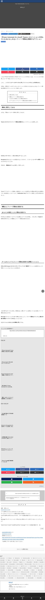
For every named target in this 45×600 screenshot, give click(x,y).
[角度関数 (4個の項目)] (42, 572)
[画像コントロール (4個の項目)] (16, 572)
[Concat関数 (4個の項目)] (4, 574)
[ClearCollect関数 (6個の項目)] (20, 564)
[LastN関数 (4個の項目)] (19, 570)
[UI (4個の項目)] (43, 568)
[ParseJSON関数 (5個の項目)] (23, 568)
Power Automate (4, 33)
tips (19, 33)
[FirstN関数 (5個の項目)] (3, 568)
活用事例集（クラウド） (25, 33)
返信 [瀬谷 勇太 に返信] (42, 528)
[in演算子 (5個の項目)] (31, 568)
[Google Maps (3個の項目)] (25, 574)
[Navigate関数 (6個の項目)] (12, 564)
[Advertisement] (22, 20)
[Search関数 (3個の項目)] (29, 576)
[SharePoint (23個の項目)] (19, 558)
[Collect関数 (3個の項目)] (12, 578)
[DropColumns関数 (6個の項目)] (28, 564)
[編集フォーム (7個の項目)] (22, 562)
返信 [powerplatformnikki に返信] (42, 545)
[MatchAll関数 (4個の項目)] (12, 570)
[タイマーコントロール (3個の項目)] (39, 576)
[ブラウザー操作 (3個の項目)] (33, 574)
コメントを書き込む (22, 549)
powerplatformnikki (6, 532)
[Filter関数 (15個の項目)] (3, 560)
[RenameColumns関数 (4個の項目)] (26, 572)
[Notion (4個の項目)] (34, 570)
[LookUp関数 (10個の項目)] (17, 560)
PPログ (11, 582)
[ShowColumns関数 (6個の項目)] (4, 564)
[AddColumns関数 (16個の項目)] (28, 558)
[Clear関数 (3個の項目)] (4, 578)
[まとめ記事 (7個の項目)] (9, 562)
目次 (20, 92)
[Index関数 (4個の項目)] (27, 570)
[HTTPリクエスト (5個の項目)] (25, 566)
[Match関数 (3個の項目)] (41, 578)
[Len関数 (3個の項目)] (41, 574)
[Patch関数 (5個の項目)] (3, 566)
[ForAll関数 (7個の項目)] (3, 562)
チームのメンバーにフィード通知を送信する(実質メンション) (23, 100)
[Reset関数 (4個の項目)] (41, 570)
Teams (32, 33)
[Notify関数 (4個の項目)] (3, 570)
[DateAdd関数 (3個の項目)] (4, 576)
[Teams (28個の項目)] (11, 558)
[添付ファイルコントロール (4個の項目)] (6, 572)
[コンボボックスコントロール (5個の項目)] (39, 564)
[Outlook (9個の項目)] (25, 560)
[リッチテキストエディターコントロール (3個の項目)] (17, 576)
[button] (22, 72)
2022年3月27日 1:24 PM (5, 509)
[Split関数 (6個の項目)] (42, 562)
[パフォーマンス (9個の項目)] (32, 560)
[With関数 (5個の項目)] (16, 568)
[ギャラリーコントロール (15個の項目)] (39, 558)
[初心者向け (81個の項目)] (4, 558)
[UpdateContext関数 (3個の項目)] (22, 578)
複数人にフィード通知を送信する (17, 96)
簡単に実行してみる (14, 94)
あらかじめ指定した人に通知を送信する (18, 98)
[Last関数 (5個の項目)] (41, 566)
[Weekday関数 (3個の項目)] (32, 578)
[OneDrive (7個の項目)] (16, 562)
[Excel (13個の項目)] (10, 560)
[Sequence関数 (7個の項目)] (41, 560)
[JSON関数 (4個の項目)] (37, 568)
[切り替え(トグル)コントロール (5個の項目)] (14, 566)
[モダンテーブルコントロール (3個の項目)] (14, 574)
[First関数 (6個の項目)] (36, 562)
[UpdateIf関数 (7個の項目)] (29, 562)
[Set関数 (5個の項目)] (10, 568)
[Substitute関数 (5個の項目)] (34, 566)
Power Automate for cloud (12, 33)
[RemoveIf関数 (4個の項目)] (35, 572)
